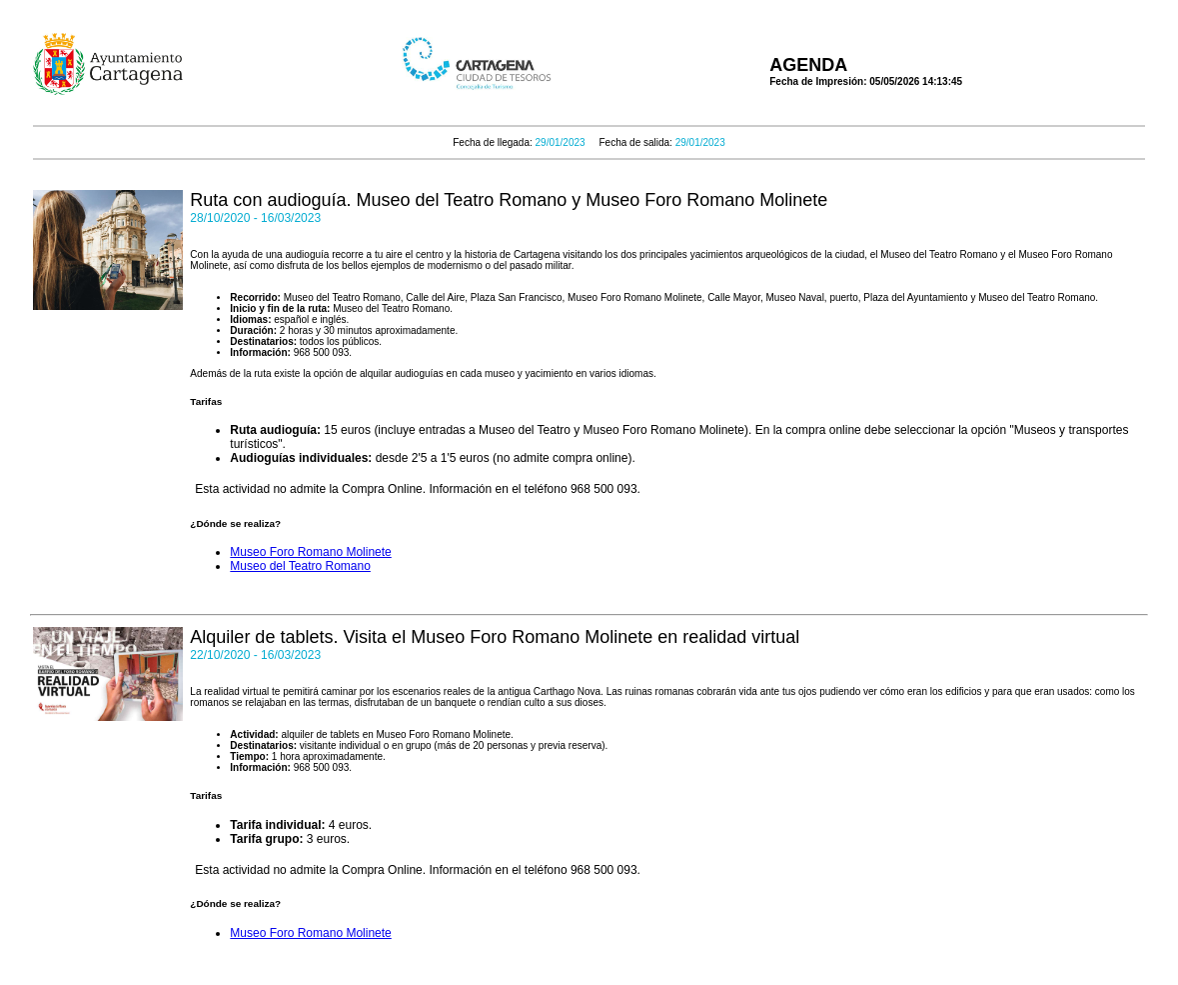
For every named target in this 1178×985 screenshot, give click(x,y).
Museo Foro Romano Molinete (310, 552)
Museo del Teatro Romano (300, 566)
